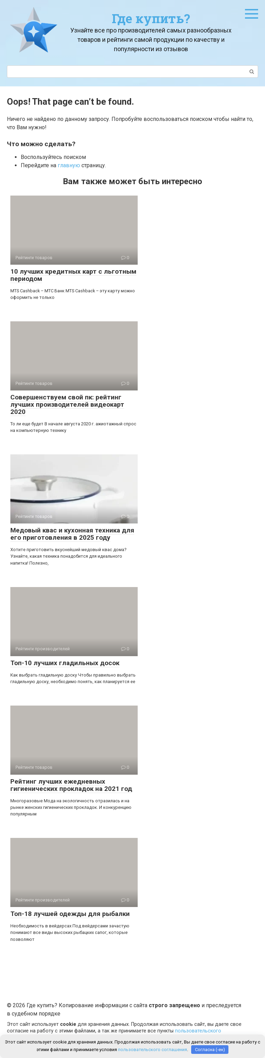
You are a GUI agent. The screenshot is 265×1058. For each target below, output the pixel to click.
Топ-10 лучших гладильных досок (64, 663)
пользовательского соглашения (152, 1049)
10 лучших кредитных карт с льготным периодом (73, 275)
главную (69, 165)
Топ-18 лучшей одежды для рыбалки (70, 914)
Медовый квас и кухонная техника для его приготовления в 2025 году (72, 533)
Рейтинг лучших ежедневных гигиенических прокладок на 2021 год (71, 785)
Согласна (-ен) (210, 1049)
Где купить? (151, 18)
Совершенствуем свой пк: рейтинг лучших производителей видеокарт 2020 (67, 404)
